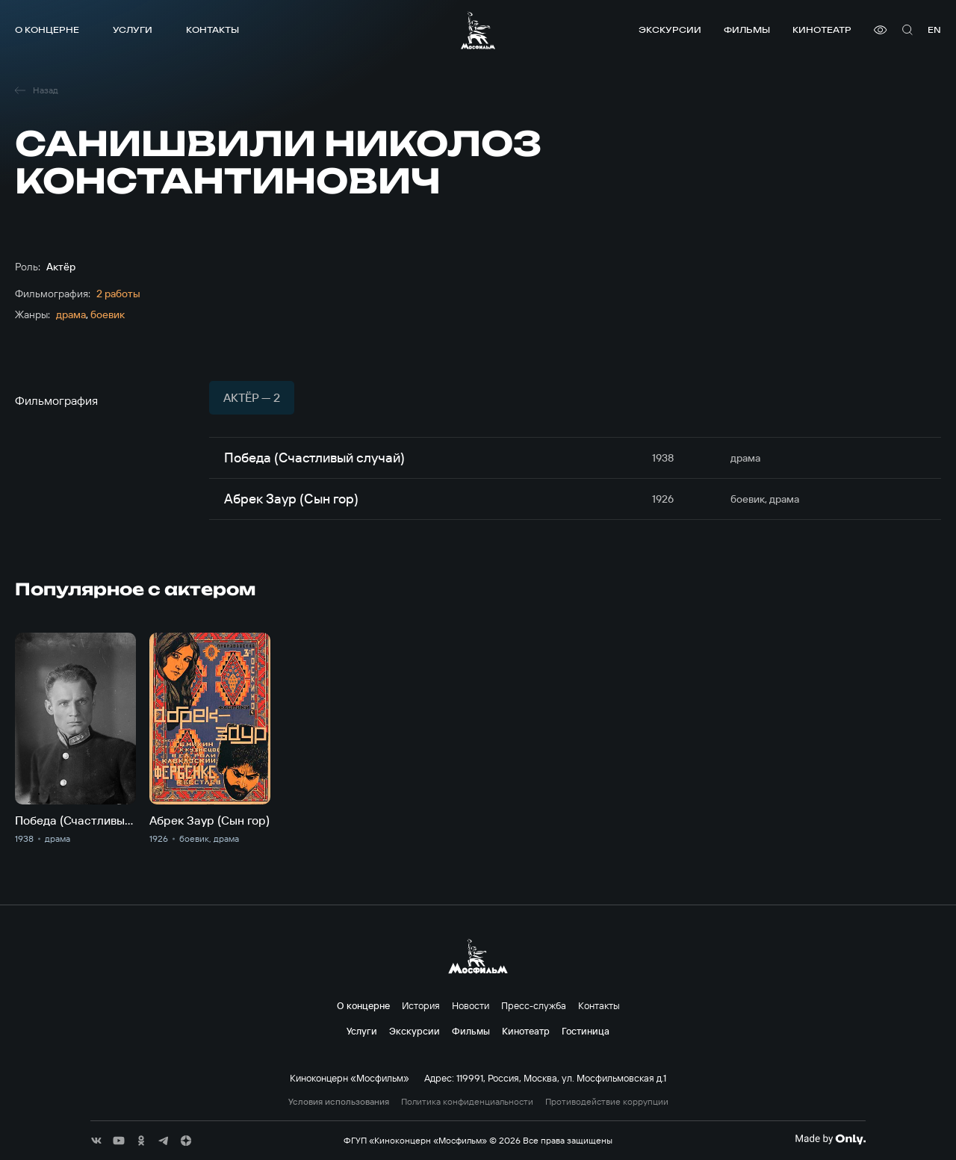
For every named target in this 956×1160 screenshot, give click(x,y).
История (421, 1005)
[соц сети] (96, 1141)
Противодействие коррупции (606, 1102)
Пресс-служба (533, 1005)
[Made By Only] (830, 1139)
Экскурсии (670, 29)
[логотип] (478, 30)
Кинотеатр (821, 29)
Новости (470, 1005)
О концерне (47, 29)
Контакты (212, 29)
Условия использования (338, 1102)
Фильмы (747, 29)
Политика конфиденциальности (467, 1102)
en (934, 29)
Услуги (132, 29)
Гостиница (585, 1031)
